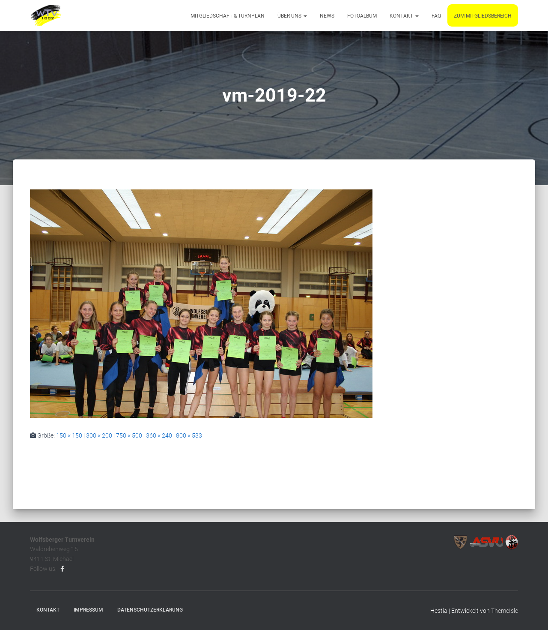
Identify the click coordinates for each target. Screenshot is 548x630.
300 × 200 (99, 435)
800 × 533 (189, 435)
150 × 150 (69, 435)
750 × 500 (129, 435)
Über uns (292, 16)
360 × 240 (159, 435)
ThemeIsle (504, 610)
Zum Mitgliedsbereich (483, 16)
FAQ (436, 16)
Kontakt (404, 16)
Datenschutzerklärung (150, 610)
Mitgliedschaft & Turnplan (228, 16)
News (327, 16)
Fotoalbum (362, 16)
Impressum (88, 610)
